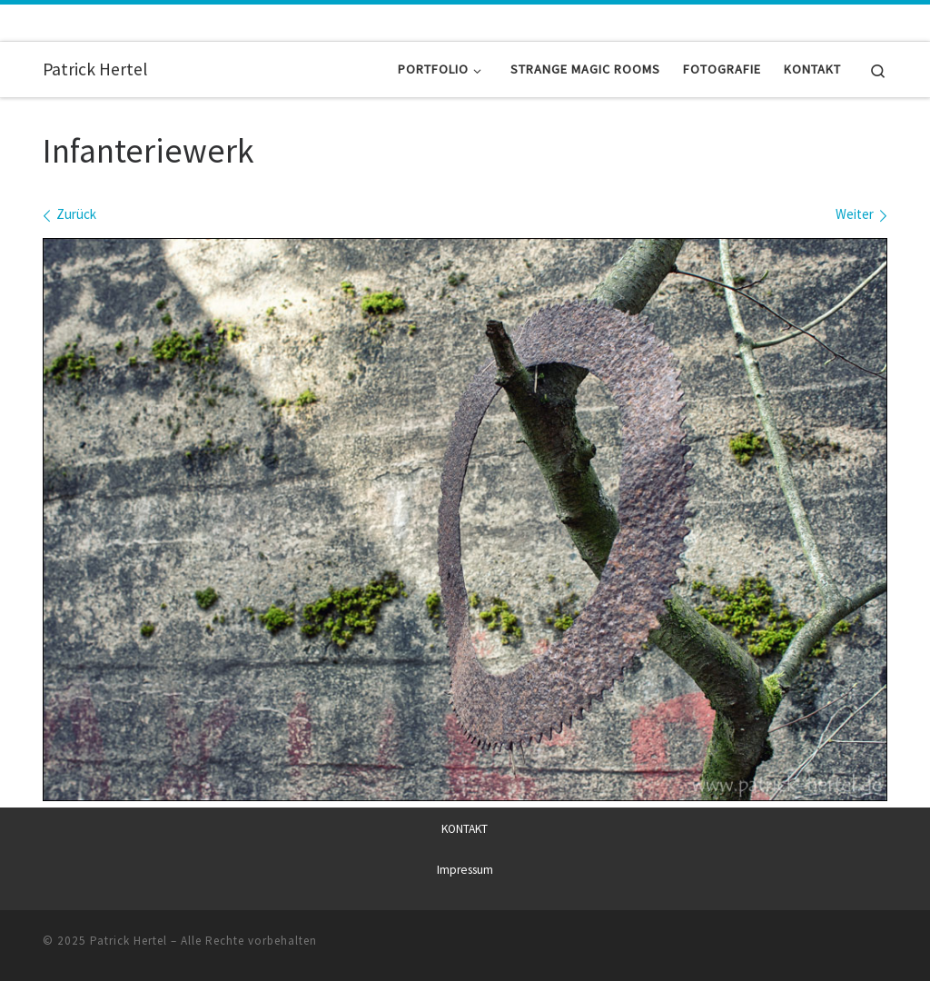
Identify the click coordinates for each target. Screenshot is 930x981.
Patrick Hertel (128, 940)
